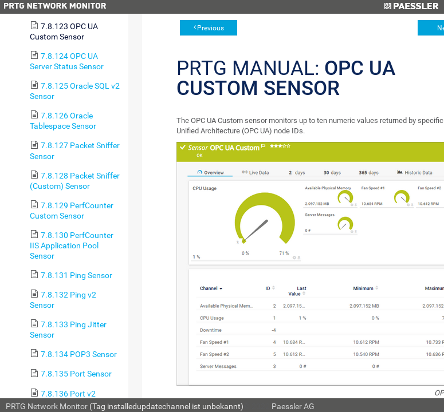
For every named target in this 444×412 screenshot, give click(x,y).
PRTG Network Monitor (47, 406)
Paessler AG (293, 406)
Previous (210, 28)
